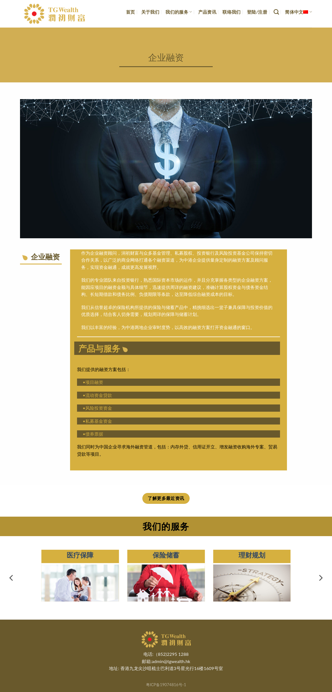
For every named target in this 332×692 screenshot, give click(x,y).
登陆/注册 (257, 11)
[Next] (320, 578)
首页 (130, 11)
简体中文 (298, 12)
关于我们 (150, 11)
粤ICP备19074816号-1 (166, 684)
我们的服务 (178, 12)
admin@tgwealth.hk (171, 661)
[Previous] (12, 578)
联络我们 (231, 11)
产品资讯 (207, 11)
